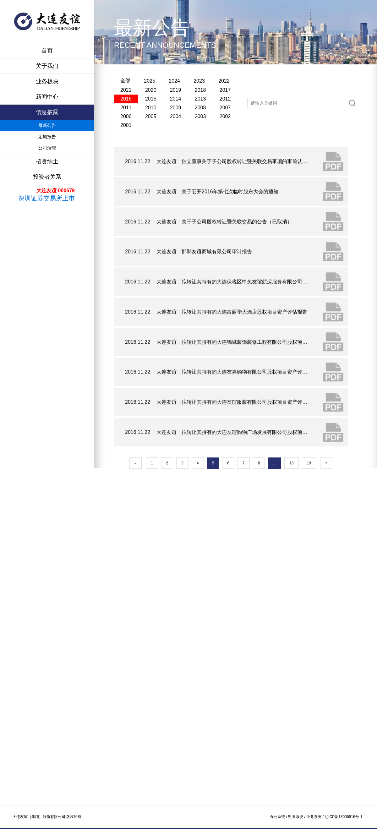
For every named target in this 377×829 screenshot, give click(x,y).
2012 (225, 127)
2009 (175, 136)
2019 (175, 118)
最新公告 (47, 125)
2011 (126, 136)
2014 (175, 127)
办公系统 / (279, 817)
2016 (126, 127)
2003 (200, 145)
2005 (150, 145)
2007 (225, 136)
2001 (126, 153)
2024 (174, 109)
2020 (150, 118)
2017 (225, 118)
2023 (199, 109)
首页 (47, 50)
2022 (224, 109)
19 (309, 515)
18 (291, 515)
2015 (150, 127)
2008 (200, 136)
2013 (200, 127)
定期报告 (47, 136)
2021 (126, 118)
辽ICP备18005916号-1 (343, 817)
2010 (150, 136)
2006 (126, 145)
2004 (175, 145)
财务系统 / (297, 817)
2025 (149, 109)
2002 (225, 145)
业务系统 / (315, 817)
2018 (200, 118)
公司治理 (47, 147)
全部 (125, 109)
